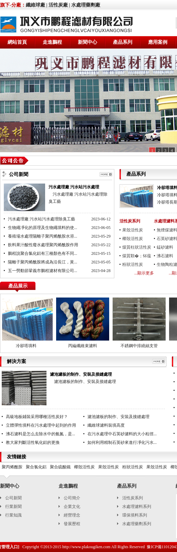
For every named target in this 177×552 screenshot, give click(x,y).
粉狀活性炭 (132, 264)
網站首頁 (17, 42)
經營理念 (72, 515)
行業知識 (13, 515)
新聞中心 (87, 42)
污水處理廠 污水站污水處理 (74, 187)
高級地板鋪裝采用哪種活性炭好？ (37, 416)
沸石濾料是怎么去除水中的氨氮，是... (40, 433)
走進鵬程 (52, 42)
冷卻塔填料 (27, 345)
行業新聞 (13, 506)
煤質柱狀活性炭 (136, 247)
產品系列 (122, 42)
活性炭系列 (129, 221)
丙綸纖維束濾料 (83, 345)
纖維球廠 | (37, 5)
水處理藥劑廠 (85, 5)
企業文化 (72, 506)
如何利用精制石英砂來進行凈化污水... (122, 442)
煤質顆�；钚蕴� (136, 256)
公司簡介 (72, 498)
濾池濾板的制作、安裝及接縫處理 (118, 416)
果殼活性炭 (132, 230)
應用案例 (157, 42)
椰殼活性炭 (132, 238)
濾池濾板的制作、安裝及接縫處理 (81, 374)
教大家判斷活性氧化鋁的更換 (33, 442)
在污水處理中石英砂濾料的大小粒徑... (122, 433)
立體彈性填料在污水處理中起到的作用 (41, 425)
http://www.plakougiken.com (86, 546)
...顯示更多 (144, 273)
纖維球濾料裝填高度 (106, 425)
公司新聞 (13, 498)
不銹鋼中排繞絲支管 (139, 345)
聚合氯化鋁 (36, 467)
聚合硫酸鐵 (60, 467)
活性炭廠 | (59, 5)
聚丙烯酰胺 (12, 467)
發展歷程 (72, 523)
